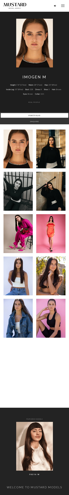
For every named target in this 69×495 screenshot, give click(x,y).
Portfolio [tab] (34, 115)
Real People (34, 102)
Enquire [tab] (34, 121)
